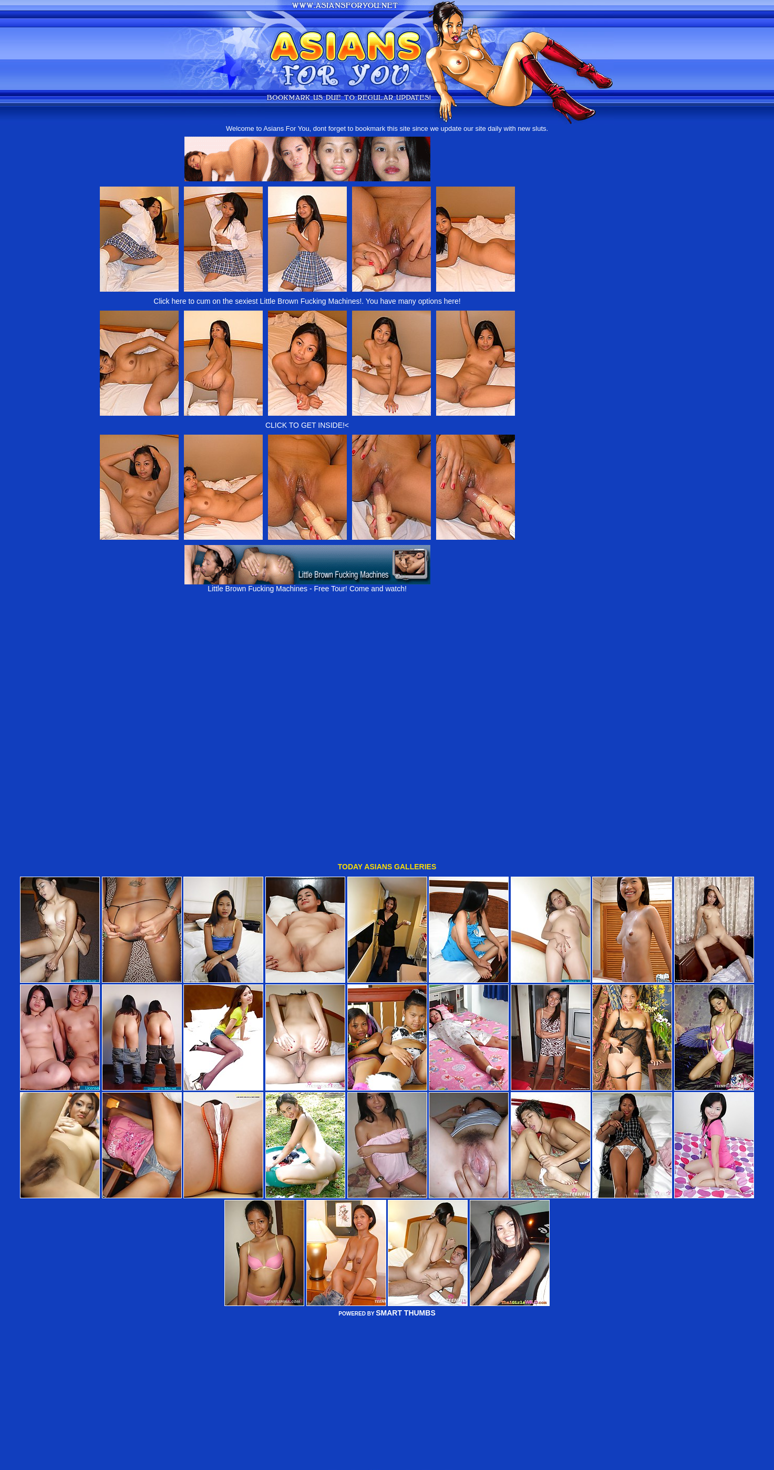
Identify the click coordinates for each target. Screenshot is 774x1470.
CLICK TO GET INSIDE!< (307, 425)
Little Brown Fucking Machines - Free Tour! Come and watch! (307, 585)
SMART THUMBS (406, 1264)
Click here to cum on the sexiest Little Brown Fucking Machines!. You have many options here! (306, 301)
